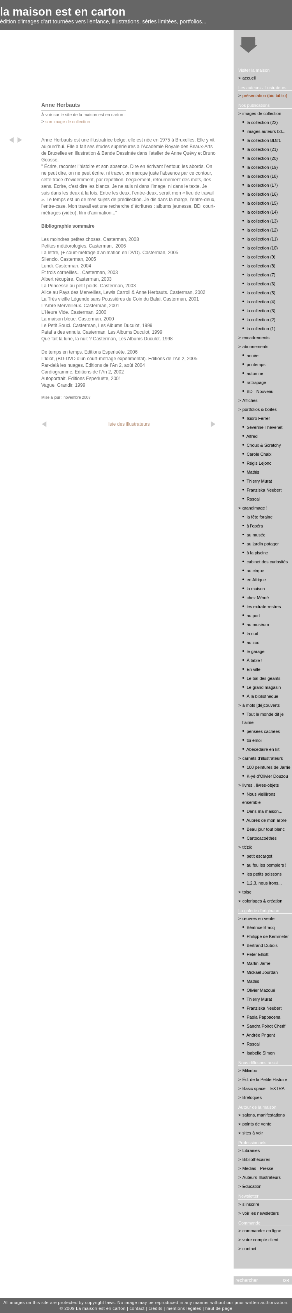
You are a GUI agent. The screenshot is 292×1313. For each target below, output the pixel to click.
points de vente (257, 1124)
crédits (155, 1308)
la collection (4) (260, 301)
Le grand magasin (263, 687)
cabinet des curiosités (267, 561)
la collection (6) (260, 283)
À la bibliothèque (262, 696)
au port (253, 615)
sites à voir (253, 1133)
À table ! (254, 660)
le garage (255, 651)
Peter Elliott (257, 954)
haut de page (218, 1308)
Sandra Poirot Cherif (265, 1026)
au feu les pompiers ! (266, 865)
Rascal (253, 499)
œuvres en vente (259, 918)
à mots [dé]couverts (261, 705)
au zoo (252, 642)
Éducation (252, 1186)
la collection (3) (260, 310)
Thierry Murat (259, 481)
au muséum (257, 624)
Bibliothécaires (257, 1159)
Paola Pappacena (263, 1017)
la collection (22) (262, 122)
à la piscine (257, 552)
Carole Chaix (258, 454)
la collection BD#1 (263, 140)
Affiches (250, 400)
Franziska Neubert (263, 490)
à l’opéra (254, 526)
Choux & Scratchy (263, 445)
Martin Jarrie (258, 963)
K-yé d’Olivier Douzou (267, 776)
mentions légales (183, 1308)
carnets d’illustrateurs (263, 758)
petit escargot (259, 856)
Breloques (252, 1097)
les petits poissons (263, 874)
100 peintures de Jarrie (268, 767)
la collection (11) (262, 239)
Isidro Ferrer (258, 418)
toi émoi (254, 740)
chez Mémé (257, 597)
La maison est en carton (101, 1308)
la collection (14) (262, 212)
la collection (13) (262, 221)
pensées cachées (263, 731)
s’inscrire (251, 1204)
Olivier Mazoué (260, 990)
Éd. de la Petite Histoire (265, 1079)
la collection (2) (260, 319)
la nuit (252, 633)
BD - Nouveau (259, 391)
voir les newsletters (261, 1213)
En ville (253, 669)
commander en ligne (262, 1230)
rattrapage (256, 382)
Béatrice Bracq (260, 927)
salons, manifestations (264, 1115)
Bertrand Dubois (262, 945)
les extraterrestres (263, 606)
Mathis (252, 472)
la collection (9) (260, 257)
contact (249, 1248)
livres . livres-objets (261, 785)
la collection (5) (260, 292)
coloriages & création (263, 901)
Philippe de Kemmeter (267, 936)
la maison (255, 588)
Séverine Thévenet (264, 427)
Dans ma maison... (264, 811)
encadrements (256, 337)
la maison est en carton (62, 11)
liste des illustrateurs (128, 424)
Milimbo (250, 1070)
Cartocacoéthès (261, 838)
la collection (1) (260, 328)
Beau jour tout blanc (265, 829)
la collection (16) (262, 194)
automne (254, 373)
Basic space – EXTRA (264, 1088)
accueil (249, 78)
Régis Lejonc (258, 463)
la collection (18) (262, 176)
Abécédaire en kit (263, 749)
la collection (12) (262, 230)
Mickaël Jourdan (262, 972)
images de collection (262, 113)
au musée (255, 535)
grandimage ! (255, 508)
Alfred (252, 436)
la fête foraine (259, 517)
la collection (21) (262, 149)
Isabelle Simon (260, 1053)
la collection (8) (260, 266)
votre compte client (260, 1239)
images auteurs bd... (265, 131)
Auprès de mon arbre (266, 820)
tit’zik (247, 847)
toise (247, 892)
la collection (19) (262, 167)
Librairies (251, 1150)
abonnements (256, 346)
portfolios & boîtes (260, 409)
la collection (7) (260, 275)
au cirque (255, 570)
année (252, 355)
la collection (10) (262, 248)
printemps (255, 364)
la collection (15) (262, 203)
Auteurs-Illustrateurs (262, 1177)
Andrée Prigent (260, 1035)
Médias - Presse (258, 1168)
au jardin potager (262, 543)
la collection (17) (262, 185)
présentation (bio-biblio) (265, 95)
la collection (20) (262, 158)
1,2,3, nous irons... (264, 883)
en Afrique (256, 579)
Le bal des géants (263, 678)
